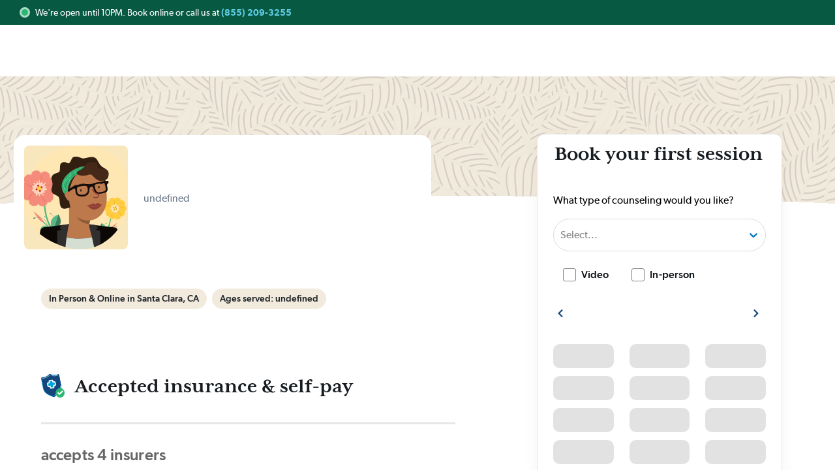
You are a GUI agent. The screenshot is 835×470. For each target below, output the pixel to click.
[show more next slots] (756, 313)
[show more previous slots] (560, 313)
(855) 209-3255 (256, 12)
